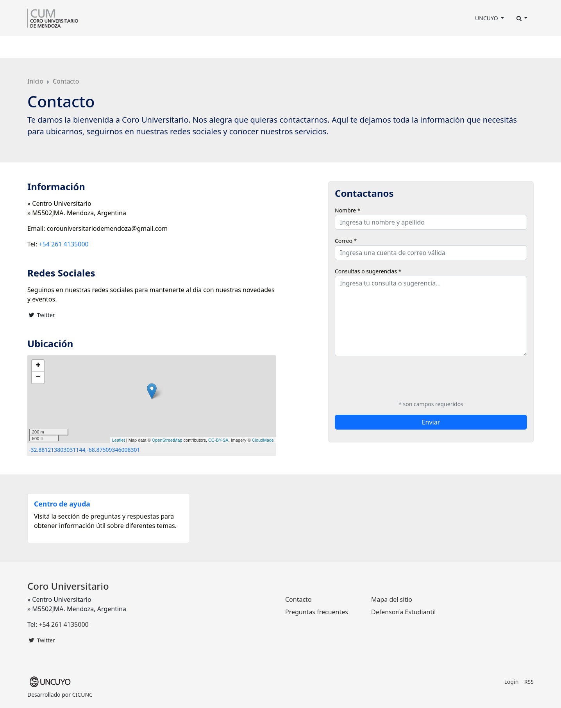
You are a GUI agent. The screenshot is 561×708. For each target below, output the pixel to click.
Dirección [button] (75, 47)
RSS (529, 681)
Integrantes (117, 47)
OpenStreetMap (167, 440)
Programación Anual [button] (171, 47)
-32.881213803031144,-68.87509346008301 (84, 449)
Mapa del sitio (391, 599)
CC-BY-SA (218, 440)
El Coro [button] (40, 47)
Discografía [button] (255, 47)
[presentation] (394, 377)
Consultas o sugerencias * (368, 271)
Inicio (35, 81)
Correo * (346, 240)
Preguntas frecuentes (316, 612)
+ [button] (38, 366)
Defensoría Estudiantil (403, 612)
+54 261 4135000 (63, 244)
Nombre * (348, 210)
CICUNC (82, 694)
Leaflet (118, 440)
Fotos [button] (290, 47)
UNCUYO (487, 18)
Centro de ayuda (62, 503)
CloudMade (263, 440)
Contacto (322, 47)
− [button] (38, 377)
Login (511, 681)
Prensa (222, 47)
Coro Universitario (68, 586)
